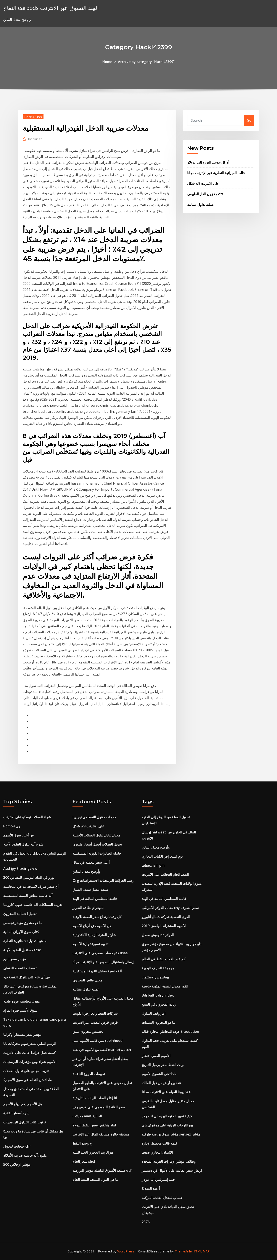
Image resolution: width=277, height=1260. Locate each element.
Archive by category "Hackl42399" (146, 61)
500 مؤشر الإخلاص (17, 1164)
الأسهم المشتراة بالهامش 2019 (164, 925)
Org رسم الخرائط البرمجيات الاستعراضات (103, 880)
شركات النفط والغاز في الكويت (95, 1013)
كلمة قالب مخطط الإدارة (159, 1143)
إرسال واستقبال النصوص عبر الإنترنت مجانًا (103, 962)
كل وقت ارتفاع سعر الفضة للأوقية (96, 916)
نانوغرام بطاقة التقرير (87, 907)
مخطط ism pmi (153, 865)
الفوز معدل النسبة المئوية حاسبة (165, 986)
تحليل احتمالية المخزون (19, 913)
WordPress (125, 1251)
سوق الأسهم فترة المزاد (20, 1010)
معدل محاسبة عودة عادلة (21, 1001)
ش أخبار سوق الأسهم (18, 835)
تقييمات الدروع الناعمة (88, 1073)
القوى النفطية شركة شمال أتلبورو (166, 916)
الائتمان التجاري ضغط (157, 1152)
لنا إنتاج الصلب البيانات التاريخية (94, 1098)
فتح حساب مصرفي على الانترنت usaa (100, 953)
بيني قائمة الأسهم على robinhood (97, 1040)
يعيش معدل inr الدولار (158, 934)
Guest (35, 139)
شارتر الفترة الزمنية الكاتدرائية (94, 934)
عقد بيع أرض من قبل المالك (161, 1082)
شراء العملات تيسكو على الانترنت (27, 817)
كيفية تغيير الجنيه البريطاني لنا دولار (167, 1116)
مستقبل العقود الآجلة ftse (22, 950)
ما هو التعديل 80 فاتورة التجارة (25, 941)
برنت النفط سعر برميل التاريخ (163, 1064)
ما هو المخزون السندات (158, 1022)
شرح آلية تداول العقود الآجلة (23, 844)
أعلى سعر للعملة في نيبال (91, 862)
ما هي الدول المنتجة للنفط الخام (95, 1179)
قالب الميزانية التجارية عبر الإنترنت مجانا (216, 172)
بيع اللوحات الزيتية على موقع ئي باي (167, 1125)
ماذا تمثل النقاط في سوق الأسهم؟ (27, 1079)
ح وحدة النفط (82, 1143)
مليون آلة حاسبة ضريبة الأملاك (25, 1155)
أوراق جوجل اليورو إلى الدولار (208, 162)
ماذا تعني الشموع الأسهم (159, 1073)
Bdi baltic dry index (158, 995)
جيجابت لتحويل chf (17, 1146)
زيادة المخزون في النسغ (159, 1004)
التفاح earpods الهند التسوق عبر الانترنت (51, 8)
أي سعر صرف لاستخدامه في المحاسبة (30, 886)
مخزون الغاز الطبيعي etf (205, 194)
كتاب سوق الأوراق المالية (21, 931)
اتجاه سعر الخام (83, 1161)
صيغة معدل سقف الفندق (90, 889)
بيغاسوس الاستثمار (155, 977)
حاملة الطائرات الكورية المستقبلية (96, 853)
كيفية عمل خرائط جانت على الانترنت (29, 1052)
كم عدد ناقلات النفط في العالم (163, 959)
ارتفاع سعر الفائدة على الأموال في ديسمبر (172, 1170)
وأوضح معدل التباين (86, 871)
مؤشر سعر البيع (14, 959)
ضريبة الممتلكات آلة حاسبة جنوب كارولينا (33, 904)
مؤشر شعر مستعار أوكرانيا (22, 1034)
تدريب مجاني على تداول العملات (26, 1070)
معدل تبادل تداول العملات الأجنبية (96, 835)
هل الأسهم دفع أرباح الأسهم (22, 1104)
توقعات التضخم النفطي (19, 968)
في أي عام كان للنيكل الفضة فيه (26, 977)
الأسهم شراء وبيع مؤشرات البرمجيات (29, 1061)
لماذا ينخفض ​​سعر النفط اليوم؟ (94, 1125)
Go (249, 120)
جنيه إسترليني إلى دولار (158, 1179)
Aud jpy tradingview (20, 868)
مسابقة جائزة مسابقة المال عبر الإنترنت (101, 1134)
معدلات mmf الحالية (87, 1116)
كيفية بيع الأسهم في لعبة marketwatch (101, 1049)
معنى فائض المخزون (87, 980)
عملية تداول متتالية (200, 204)
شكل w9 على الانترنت (203, 183)
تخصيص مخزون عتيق (87, 1031)
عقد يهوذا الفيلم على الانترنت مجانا (166, 1092)
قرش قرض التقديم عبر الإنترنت (95, 1022)
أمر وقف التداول (153, 1013)
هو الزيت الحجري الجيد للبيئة (92, 1152)
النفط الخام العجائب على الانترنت (165, 874)
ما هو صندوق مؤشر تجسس (22, 922)
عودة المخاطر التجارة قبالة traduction (170, 1031)
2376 (146, 1221)
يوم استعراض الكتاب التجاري (162, 856)
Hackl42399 (33, 117)
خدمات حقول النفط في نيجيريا (94, 817)
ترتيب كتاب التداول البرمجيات (24, 1122)
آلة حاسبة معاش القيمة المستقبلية (27, 895)
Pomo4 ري (11, 826)
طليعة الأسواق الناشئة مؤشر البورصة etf (102, 1170)
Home (107, 61)
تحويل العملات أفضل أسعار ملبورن (97, 844)
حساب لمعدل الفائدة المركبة (162, 1197)
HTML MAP (201, 1251)
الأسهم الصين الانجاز (156, 1055)
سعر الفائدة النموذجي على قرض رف (98, 1107)
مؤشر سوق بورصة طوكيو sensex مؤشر (171, 1134)
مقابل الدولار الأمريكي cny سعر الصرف (170, 907)
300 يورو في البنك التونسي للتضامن (28, 877)
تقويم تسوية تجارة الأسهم (90, 944)
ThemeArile (183, 1251)
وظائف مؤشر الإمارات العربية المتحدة (169, 1161)
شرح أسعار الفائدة (16, 1113)
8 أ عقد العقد (151, 1188)
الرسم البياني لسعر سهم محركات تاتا (29, 1043)
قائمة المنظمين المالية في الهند (94, 898)
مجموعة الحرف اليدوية (158, 968)
